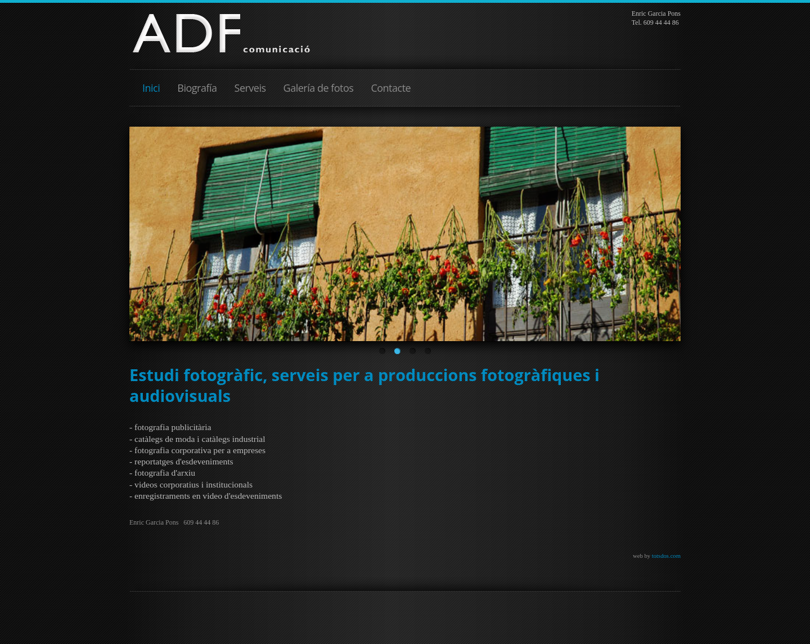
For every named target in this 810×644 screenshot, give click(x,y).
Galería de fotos (319, 88)
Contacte (391, 88)
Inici (151, 88)
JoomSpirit (405, 633)
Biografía (197, 88)
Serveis (250, 88)
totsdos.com (666, 556)
